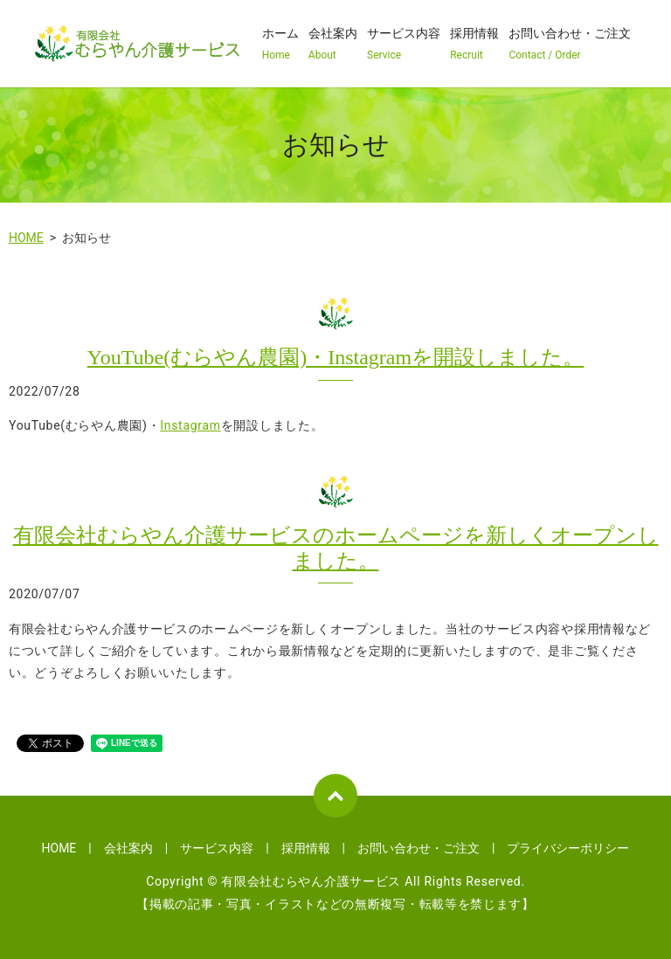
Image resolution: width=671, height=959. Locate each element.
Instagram (190, 425)
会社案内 (332, 44)
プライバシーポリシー (568, 848)
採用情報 (474, 44)
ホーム (280, 44)
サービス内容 (403, 44)
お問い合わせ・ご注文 (569, 44)
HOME (26, 238)
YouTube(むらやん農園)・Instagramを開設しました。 (335, 357)
